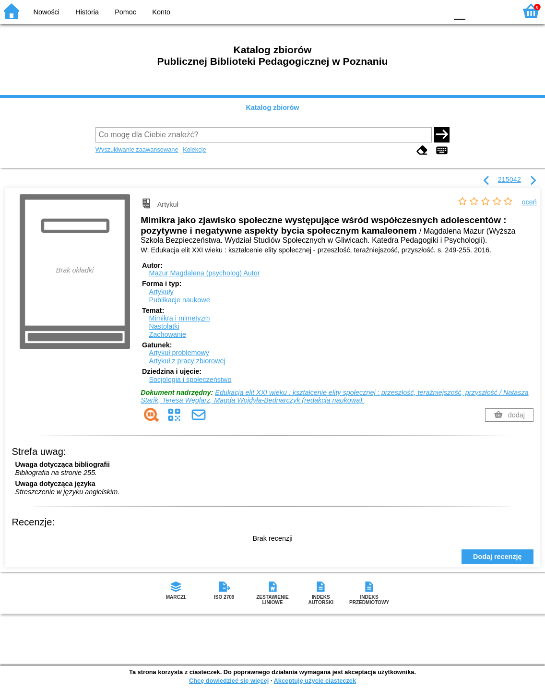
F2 (498, 11)
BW (398, 11)
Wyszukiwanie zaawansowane (136, 149)
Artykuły (161, 292)
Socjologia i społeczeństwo (190, 379)
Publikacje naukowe (179, 300)
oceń (529, 202)
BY (437, 11)
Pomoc (125, 12)
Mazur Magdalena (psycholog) (204, 273)
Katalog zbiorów (272, 107)
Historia (87, 12)
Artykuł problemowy (179, 352)
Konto (161, 12)
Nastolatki (164, 326)
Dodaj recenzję (497, 556)
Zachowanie (167, 334)
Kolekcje (194, 149)
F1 (476, 11)
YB (418, 11)
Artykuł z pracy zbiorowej (187, 361)
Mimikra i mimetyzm (179, 318)
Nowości (46, 12)
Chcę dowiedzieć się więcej (229, 680)
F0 (459, 11)
